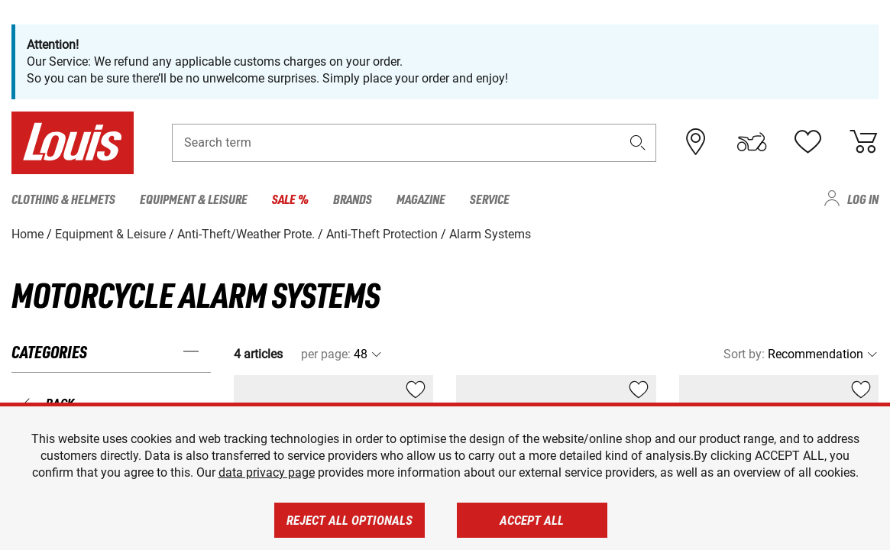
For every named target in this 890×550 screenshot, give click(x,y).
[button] (637, 142)
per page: (326, 354)
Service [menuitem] (490, 198)
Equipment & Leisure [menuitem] (194, 198)
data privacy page (266, 472)
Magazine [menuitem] (420, 198)
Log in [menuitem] (863, 198)
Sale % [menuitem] (290, 198)
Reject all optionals (349, 520)
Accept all (532, 520)
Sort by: (744, 354)
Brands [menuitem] (352, 198)
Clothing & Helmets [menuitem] (63, 198)
